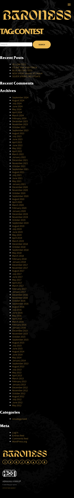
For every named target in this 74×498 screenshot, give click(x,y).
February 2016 (19, 324)
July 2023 (17, 136)
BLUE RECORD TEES (22, 70)
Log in (15, 432)
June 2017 (17, 276)
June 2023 (17, 139)
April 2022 (17, 151)
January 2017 (19, 291)
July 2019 (17, 229)
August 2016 (18, 306)
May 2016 (16, 315)
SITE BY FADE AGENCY (9, 488)
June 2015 (17, 348)
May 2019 (16, 234)
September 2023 (20, 130)
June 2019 (17, 232)
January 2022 (19, 157)
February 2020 (19, 208)
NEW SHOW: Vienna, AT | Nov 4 (27, 73)
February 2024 (19, 118)
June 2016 (17, 312)
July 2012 (17, 399)
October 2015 (18, 336)
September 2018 (20, 249)
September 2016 (20, 303)
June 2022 (17, 145)
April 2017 (17, 282)
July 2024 (17, 103)
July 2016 (17, 309)
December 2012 (20, 387)
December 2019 (20, 214)
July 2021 (17, 175)
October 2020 (18, 193)
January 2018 (19, 261)
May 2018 (16, 252)
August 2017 (18, 270)
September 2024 (20, 97)
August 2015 (18, 342)
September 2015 (20, 339)
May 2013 (16, 372)
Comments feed (20, 438)
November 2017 (20, 267)
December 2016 (20, 294)
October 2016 (18, 300)
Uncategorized (19, 418)
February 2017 (19, 288)
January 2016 (19, 327)
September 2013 (20, 363)
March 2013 (18, 378)
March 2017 (18, 285)
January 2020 (19, 211)
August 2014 (18, 351)
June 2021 (17, 178)
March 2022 (18, 154)
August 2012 (18, 396)
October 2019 (18, 220)
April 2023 (17, 142)
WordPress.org (19, 441)
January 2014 (19, 360)
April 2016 (17, 318)
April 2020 (17, 202)
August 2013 (18, 366)
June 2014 (17, 354)
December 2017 (20, 264)
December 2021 (20, 160)
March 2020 (18, 205)
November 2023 (20, 124)
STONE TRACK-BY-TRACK (24, 67)
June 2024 (17, 106)
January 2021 (19, 184)
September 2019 (20, 222)
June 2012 (17, 402)
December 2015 (20, 330)
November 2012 (20, 390)
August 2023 (18, 133)
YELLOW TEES (19, 64)
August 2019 (18, 226)
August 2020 (18, 199)
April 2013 (17, 375)
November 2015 (20, 333)
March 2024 (18, 115)
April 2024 (17, 112)
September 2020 (20, 196)
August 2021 (18, 172)
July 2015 (17, 345)
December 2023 (20, 121)
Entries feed (18, 435)
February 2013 (19, 381)
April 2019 (17, 237)
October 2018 (18, 246)
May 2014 (16, 357)
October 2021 (18, 166)
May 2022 (16, 148)
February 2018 (19, 258)
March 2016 (18, 321)
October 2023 (18, 127)
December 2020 (20, 187)
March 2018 (18, 255)
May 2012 (16, 405)
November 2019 (20, 217)
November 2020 (20, 190)
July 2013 (17, 369)
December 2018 (20, 243)
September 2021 (20, 169)
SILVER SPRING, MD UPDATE (26, 76)
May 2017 (16, 279)
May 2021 (16, 181)
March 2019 (18, 241)
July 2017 (17, 273)
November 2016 (20, 297)
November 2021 (20, 163)
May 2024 (16, 109)
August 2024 (18, 100)
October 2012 (18, 393)
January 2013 (19, 384)
